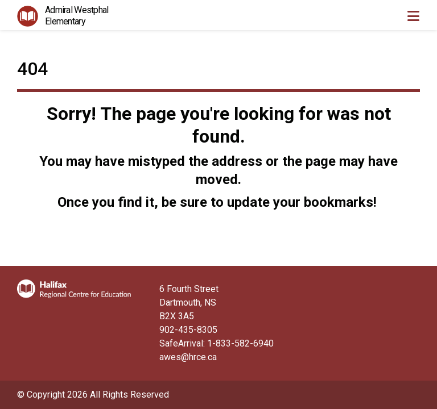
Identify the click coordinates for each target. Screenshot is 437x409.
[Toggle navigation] (413, 16)
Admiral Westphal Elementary (76, 16)
